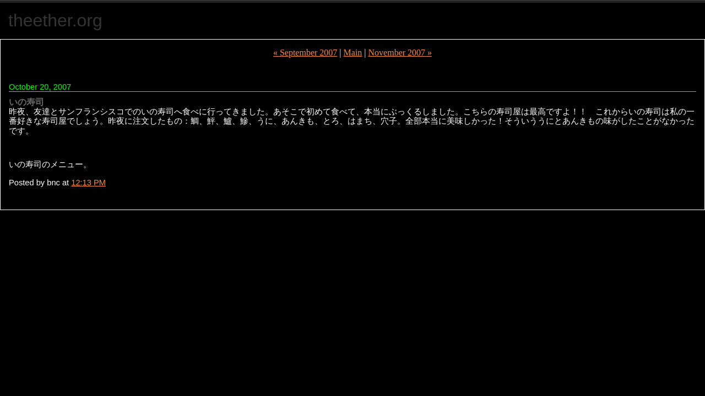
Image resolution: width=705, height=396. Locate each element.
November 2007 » (400, 52)
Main (353, 52)
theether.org (55, 20)
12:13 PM (88, 182)
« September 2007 (305, 52)
